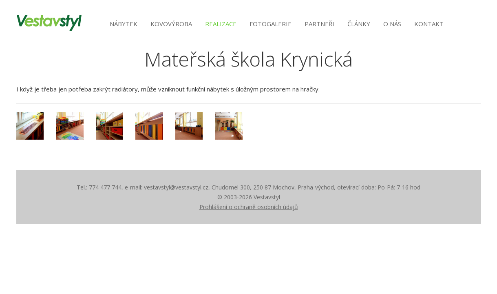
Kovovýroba (171, 24)
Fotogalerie (271, 24)
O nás (392, 24)
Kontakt (429, 24)
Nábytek (123, 24)
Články (358, 24)
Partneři (319, 24)
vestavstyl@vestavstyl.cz (176, 187)
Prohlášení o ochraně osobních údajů (248, 207)
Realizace (220, 24)
